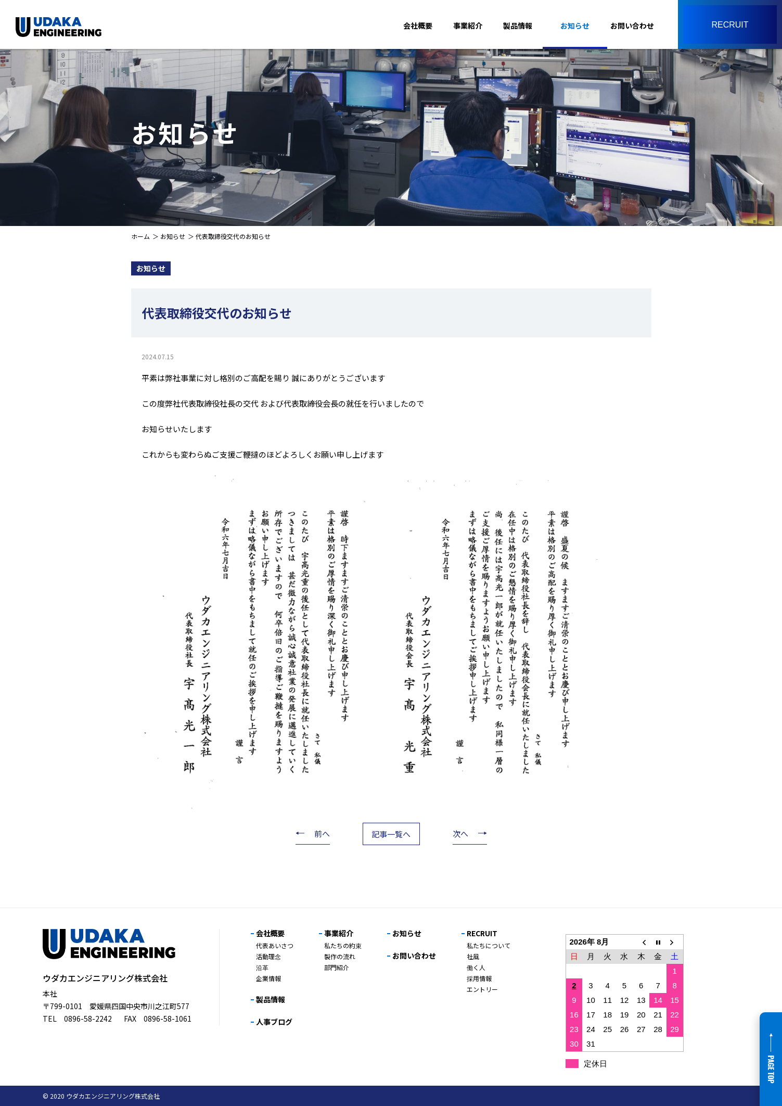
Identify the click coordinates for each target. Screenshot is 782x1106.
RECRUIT (482, 933)
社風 (473, 956)
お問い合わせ (632, 25)
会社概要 (417, 25)
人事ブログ (274, 1021)
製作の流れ (339, 956)
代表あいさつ (274, 945)
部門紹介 (336, 967)
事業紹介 (467, 25)
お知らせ (574, 25)
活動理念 (268, 956)
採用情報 (479, 978)
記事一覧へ (391, 833)
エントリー (482, 989)
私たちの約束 (343, 945)
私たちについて (488, 945)
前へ (322, 833)
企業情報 (268, 978)
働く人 (476, 967)
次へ (460, 833)
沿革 (262, 967)
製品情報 (517, 25)
